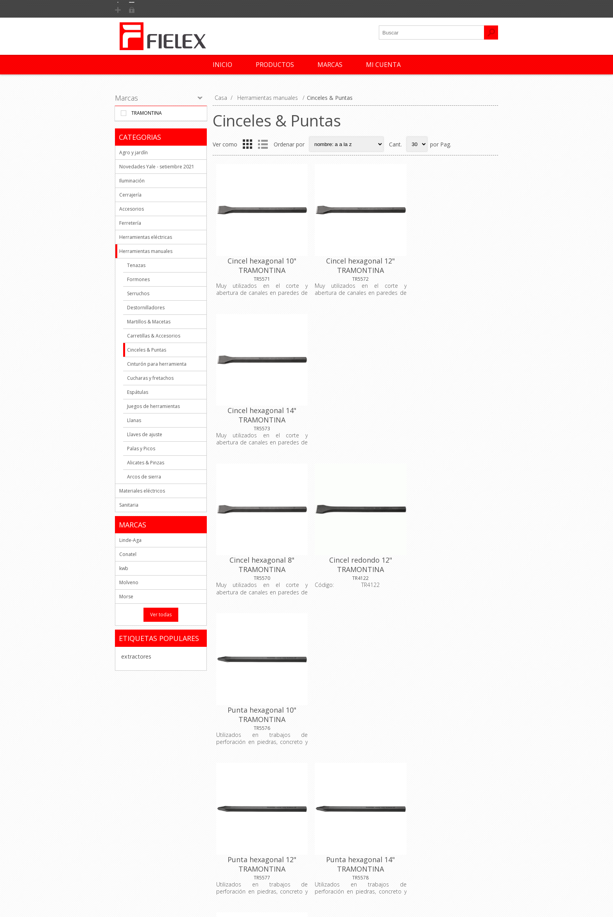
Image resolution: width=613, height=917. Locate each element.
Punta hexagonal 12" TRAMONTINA (260, 555)
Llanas (134, 420)
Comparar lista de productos (445, 827)
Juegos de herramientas (153, 406)
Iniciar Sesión (180, 8)
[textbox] (431, 32)
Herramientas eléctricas (145, 237)
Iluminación (132, 180)
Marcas (126, 98)
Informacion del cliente (342, 801)
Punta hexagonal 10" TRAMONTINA (450, 409)
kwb (123, 568)
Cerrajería (130, 194)
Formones (138, 279)
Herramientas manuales (145, 251)
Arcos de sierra (144, 476)
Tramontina (146, 113)
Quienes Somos (142, 801)
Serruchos (138, 293)
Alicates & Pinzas (145, 462)
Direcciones (328, 814)
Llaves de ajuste (144, 434)
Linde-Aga (130, 540)
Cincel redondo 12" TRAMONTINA (355, 409)
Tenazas (136, 265)
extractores (136, 656)
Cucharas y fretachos (150, 378)
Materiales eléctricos (142, 490)
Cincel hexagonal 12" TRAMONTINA (355, 263)
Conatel (127, 554)
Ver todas (161, 614)
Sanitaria (128, 505)
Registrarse (136, 8)
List (263, 144)
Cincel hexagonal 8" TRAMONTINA (260, 409)
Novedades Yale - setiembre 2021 (156, 166)
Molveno (128, 582)
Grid (247, 144)
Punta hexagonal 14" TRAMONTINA (355, 555)
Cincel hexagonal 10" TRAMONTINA (260, 263)
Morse (126, 596)
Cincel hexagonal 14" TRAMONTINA (450, 263)
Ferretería (130, 223)
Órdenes (324, 827)
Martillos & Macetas (148, 321)
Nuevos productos (432, 801)
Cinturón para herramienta (156, 364)
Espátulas (137, 392)
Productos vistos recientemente (449, 814)
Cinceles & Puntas (146, 350)
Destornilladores (146, 307)
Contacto (229, 801)
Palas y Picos (141, 448)
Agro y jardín (133, 152)
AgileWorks (443, 898)
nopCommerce (377, 898)
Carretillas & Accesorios (153, 335)
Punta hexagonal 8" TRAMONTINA (450, 555)
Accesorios (131, 209)
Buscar (418, 840)
